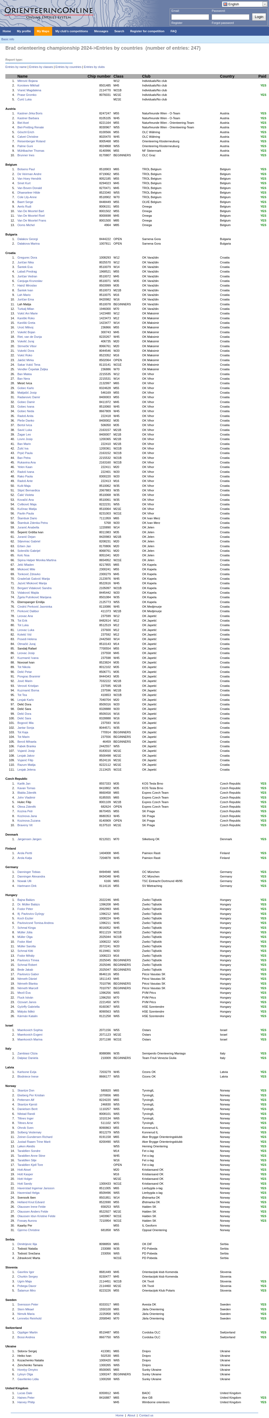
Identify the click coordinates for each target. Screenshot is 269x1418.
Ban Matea (24, 374)
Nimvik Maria (26, 1313)
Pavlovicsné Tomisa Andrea (35, 922)
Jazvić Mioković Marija (32, 583)
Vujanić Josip (26, 750)
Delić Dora (24, 713)
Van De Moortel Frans (31, 220)
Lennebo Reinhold (29, 1318)
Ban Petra (24, 457)
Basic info (7, 39)
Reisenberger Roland (31, 141)
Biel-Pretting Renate (30, 127)
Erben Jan (24, 546)
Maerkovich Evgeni (30, 1034)
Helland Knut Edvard (31, 1202)
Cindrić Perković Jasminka (34, 606)
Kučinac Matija (27, 508)
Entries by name (16, 66)
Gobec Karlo (25, 388)
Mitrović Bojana (27, 80)
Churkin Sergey (27, 1276)
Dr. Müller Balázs (28, 904)
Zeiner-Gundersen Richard (34, 1136)
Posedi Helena (27, 639)
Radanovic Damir (28, 397)
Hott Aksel (24, 1169)
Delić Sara (24, 718)
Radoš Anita (25, 416)
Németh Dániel (27, 978)
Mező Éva (24, 992)
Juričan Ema (25, 299)
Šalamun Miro (26, 1290)
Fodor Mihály (26, 955)
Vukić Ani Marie (27, 313)
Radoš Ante (25, 481)
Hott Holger (25, 1178)
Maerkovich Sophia (30, 1030)
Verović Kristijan (27, 685)
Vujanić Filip (25, 760)
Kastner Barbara (28, 118)
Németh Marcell (27, 988)
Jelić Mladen (25, 564)
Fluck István (25, 997)
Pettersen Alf (25, 1099)
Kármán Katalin (27, 1016)
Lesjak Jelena (26, 769)
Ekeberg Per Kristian (31, 1095)
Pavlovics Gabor (28, 974)
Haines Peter (26, 1397)
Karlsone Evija (26, 1072)
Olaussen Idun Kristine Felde (36, 1216)
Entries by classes (41, 66)
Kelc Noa (23, 555)
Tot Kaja (22, 732)
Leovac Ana (25, 616)
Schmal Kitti (25, 950)
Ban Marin (24, 443)
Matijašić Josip (27, 392)
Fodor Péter (25, 909)
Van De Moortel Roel (31, 215)
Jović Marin (25, 681)
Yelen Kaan (25, 467)
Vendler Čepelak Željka (32, 369)
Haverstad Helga (28, 1192)
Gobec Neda (25, 411)
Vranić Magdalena (29, 90)
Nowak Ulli (24, 881)
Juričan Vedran (27, 276)
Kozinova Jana (27, 816)
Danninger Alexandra (31, 876)
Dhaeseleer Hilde (28, 192)
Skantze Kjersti (27, 1104)
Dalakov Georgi (27, 239)
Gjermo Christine (28, 1230)
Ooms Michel (26, 225)
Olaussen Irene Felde (31, 1206)
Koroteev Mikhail (28, 85)
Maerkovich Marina (30, 1039)
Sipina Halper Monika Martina (36, 560)
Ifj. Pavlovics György (30, 913)
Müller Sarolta (26, 946)
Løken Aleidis (26, 1146)
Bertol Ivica (24, 425)
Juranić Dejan (26, 536)
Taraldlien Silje (27, 1160)
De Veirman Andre (29, 174)
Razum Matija (26, 764)
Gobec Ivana (25, 406)
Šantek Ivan (25, 290)
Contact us (146, 1415)
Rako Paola (25, 476)
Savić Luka (24, 429)
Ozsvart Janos (26, 1002)
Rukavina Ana (26, 462)
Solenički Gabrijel (28, 550)
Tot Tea (22, 695)
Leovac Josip (26, 653)
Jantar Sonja (25, 727)
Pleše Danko (25, 420)
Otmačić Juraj (26, 643)
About (131, 1415)
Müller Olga (25, 936)
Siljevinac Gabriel (28, 541)
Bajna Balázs (26, 899)
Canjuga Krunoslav (30, 280)
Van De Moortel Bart (30, 211)
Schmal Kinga (26, 927)
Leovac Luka (25, 630)
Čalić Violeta (25, 494)
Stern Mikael (25, 1309)
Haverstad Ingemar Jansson (36, 1188)
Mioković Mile (26, 569)
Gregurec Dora (27, 257)
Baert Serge (25, 202)
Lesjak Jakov (26, 755)
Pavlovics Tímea (28, 960)
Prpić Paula (25, 453)
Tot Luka (23, 625)
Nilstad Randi (26, 1113)
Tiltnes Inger (25, 1118)
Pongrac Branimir (28, 676)
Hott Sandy (24, 1183)
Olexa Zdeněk (26, 806)
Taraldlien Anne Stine (31, 1155)
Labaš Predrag (27, 271)
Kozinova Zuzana (28, 820)
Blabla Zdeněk (26, 792)
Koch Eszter (25, 918)
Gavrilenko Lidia (28, 1379)
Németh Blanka (27, 983)
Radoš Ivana (25, 471)
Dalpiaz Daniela (27, 1058)
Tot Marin (23, 736)
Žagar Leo (24, 434)
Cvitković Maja (27, 504)
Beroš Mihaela (26, 741)
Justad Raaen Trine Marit (34, 1141)
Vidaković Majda (28, 592)
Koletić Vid (24, 634)
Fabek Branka (26, 746)
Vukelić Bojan (26, 332)
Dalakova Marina (28, 243)
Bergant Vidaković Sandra (34, 588)
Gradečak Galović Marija (33, 578)
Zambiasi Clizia (27, 1053)
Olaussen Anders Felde (32, 1211)
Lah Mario (24, 294)
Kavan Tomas (26, 788)
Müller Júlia (25, 932)
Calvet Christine (27, 136)
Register (176, 22)
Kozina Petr (25, 811)
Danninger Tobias (28, 871)
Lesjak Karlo (25, 699)
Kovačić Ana (25, 499)
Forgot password (223, 22)
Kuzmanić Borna (28, 690)
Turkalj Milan (25, 308)
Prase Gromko (27, 94)
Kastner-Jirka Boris (30, 113)
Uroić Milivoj (25, 327)
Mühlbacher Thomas (30, 150)
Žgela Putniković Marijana (34, 597)
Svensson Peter (27, 1304)
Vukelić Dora (25, 350)
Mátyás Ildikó (26, 1011)
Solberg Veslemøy (29, 1132)
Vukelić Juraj (25, 341)
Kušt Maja (24, 485)
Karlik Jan (23, 783)
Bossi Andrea (26, 1337)
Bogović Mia (25, 722)
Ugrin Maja (24, 1281)
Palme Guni (25, 146)
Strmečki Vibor (27, 346)
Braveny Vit (25, 825)
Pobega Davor (26, 1286)
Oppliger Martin (27, 1332)
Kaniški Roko (26, 318)
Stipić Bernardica (28, 490)
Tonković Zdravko (29, 574)
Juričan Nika (25, 262)
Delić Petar (24, 671)
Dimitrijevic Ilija (27, 1244)
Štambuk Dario (27, 518)
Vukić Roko (24, 355)
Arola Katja (24, 857)
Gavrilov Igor (25, 1272)
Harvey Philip (26, 1402)
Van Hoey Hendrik (29, 178)
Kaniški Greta (26, 322)
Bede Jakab (25, 969)
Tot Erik (22, 620)
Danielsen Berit (27, 1109)
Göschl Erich (25, 132)
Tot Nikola (23, 667)
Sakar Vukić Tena (28, 364)
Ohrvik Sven (25, 1127)
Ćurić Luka (24, 99)
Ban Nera (23, 378)
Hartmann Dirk (27, 885)
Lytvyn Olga (25, 1374)
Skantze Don (25, 1090)
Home (119, 1415)
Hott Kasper (25, 1174)
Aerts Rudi (24, 206)
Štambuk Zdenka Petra (32, 522)
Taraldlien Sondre (29, 1150)
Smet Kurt (24, 183)
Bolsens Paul (26, 169)
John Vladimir (26, 797)
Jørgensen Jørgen (29, 839)
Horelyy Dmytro (27, 1369)
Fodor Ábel (24, 941)
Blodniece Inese (27, 1076)
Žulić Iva (23, 448)
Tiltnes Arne (25, 1123)
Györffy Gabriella (28, 1006)
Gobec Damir (26, 402)
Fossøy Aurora (27, 1220)
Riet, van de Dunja (29, 336)
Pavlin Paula (25, 513)
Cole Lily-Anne (27, 197)
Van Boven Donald (29, 188)
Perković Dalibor (28, 611)
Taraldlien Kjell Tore (30, 1164)
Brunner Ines (25, 155)
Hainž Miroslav (27, 285)
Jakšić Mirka (25, 360)
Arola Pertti (24, 853)
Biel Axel (23, 122)
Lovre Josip (25, 439)
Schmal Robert (27, 964)
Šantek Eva (25, 267)
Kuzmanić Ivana (27, 657)
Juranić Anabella (28, 527)
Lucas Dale (24, 1393)
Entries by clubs (94, 66)
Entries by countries (68, 66)
